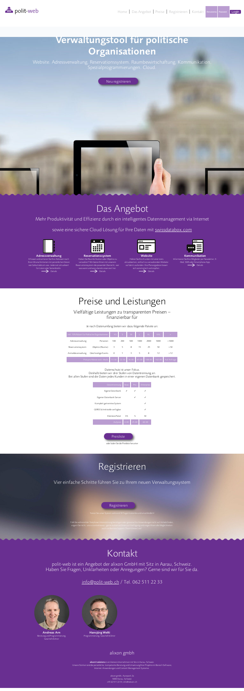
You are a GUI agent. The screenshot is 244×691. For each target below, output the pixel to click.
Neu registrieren (118, 81)
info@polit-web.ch (100, 582)
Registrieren (178, 12)
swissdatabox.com (173, 229)
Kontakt (198, 12)
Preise (159, 12)
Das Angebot (141, 12)
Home (122, 12)
